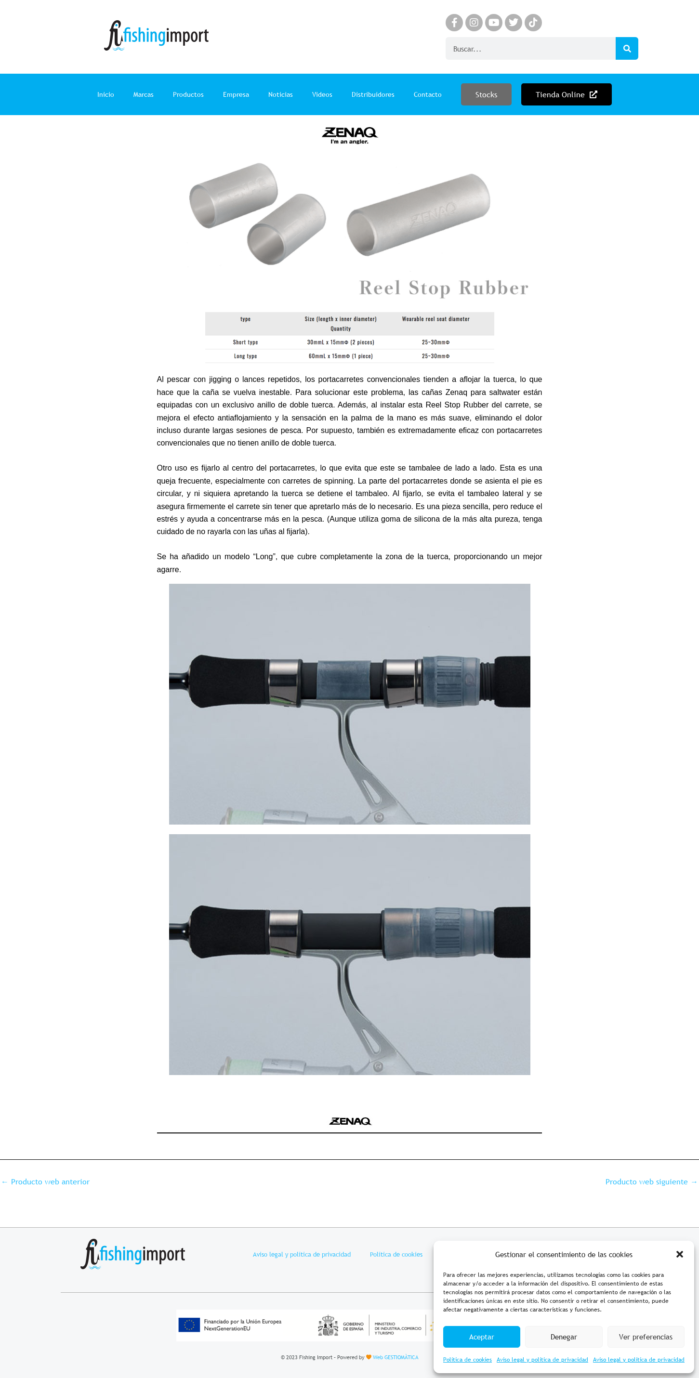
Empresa (236, 94)
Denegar (564, 1336)
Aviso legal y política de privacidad (542, 1359)
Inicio (105, 94)
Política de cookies (467, 1359)
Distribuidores (373, 94)
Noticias (280, 94)
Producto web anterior (45, 1181)
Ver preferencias (646, 1336)
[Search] (627, 48)
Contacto (428, 94)
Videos (322, 94)
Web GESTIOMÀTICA (395, 1357)
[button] (680, 1254)
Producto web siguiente (652, 1181)
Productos (188, 94)
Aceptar (481, 1336)
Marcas (143, 94)
